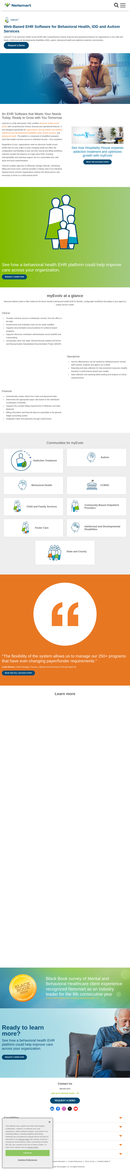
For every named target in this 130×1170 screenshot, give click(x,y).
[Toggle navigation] (122, 5)
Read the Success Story (97, 162)
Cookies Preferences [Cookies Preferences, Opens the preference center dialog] (27, 1160)
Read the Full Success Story (18, 673)
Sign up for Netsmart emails (63, 1093)
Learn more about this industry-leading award (70, 998)
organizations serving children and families (44, 130)
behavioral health (9, 136)
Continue (27, 1153)
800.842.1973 (65, 1089)
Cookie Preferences (75, 1161)
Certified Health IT (103, 1161)
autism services (49, 133)
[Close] (50, 1122)
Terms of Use (90, 1161)
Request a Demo (16, 45)
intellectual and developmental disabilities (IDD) (22, 133)
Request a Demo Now (14, 277)
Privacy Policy (24, 1139)
